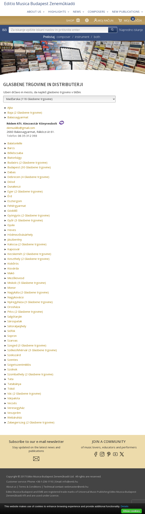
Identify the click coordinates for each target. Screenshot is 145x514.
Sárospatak (14, 321)
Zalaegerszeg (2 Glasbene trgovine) (30, 422)
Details (124, 506)
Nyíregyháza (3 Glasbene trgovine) (30, 302)
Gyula (11, 225)
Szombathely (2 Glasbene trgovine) (30, 374)
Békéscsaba (15, 153)
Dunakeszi (14, 186)
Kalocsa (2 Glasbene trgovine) (26, 244)
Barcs (11, 148)
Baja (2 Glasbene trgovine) (24, 112)
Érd (9, 196)
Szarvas (12, 340)
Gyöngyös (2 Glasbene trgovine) (28, 215)
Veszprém (14, 413)
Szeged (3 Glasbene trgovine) (26, 345)
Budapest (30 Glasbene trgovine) (29, 167)
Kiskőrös (13, 263)
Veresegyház (16, 408)
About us (11, 486)
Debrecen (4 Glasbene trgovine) (28, 177)
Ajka (10, 107)
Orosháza (13, 307)
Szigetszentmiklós (19, 364)
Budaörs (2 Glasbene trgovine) (27, 162)
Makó (10, 273)
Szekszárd (14, 355)
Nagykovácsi (15, 297)
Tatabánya (14, 384)
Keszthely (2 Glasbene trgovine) (28, 259)
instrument (82, 37)
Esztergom (14, 201)
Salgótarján (14, 316)
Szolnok (12, 369)
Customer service (16, 481)
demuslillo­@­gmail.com (21, 128)
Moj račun (103, 20)
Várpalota (13, 398)
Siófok (11, 331)
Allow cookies (131, 510)
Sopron (12, 336)
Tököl (11, 388)
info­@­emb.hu (70, 481)
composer (63, 37)
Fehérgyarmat (16, 206)
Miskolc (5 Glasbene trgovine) (26, 283)
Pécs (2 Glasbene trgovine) (25, 311)
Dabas (11, 172)
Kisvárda (13, 268)
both (97, 37)
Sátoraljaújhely (16, 326)
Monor (11, 287)
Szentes (12, 360)
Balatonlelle (14, 143)
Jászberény (14, 239)
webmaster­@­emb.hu (76, 486)
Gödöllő (12, 210)
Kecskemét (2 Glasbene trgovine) (29, 254)
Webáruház (14, 417)
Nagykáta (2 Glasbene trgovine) (28, 292)
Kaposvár (13, 249)
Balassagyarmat (17, 117)
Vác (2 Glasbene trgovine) (24, 393)
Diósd (11, 182)
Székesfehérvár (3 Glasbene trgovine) (32, 350)
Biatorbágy (14, 157)
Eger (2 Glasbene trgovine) (25, 191)
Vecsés (12, 403)
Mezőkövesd (15, 278)
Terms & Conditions (30, 486)
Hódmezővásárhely (20, 234)
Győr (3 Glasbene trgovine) (25, 220)
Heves (11, 230)
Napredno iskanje (131, 30)
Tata (10, 379)
